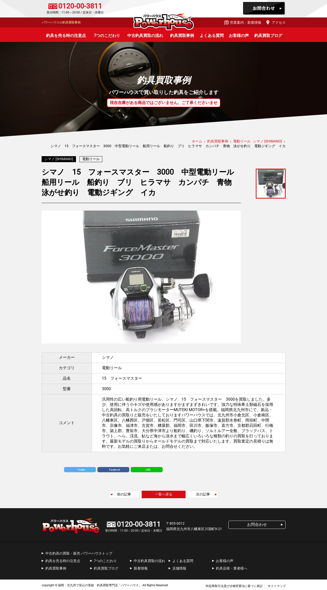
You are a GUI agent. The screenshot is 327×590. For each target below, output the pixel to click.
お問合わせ (264, 8)
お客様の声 (239, 35)
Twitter (81, 468)
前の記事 (124, 493)
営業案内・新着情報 (245, 22)
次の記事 (203, 493)
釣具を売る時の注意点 (66, 35)
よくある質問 (212, 35)
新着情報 (141, 567)
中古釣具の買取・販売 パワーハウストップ (78, 552)
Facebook (114, 468)
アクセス (279, 22)
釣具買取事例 (182, 35)
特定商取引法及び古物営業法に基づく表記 (234, 585)
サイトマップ (277, 585)
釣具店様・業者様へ (231, 567)
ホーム (197, 141)
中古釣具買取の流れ (145, 35)
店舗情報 (179, 567)
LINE (148, 468)
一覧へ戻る (163, 493)
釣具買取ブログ (268, 35)
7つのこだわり (107, 35)
